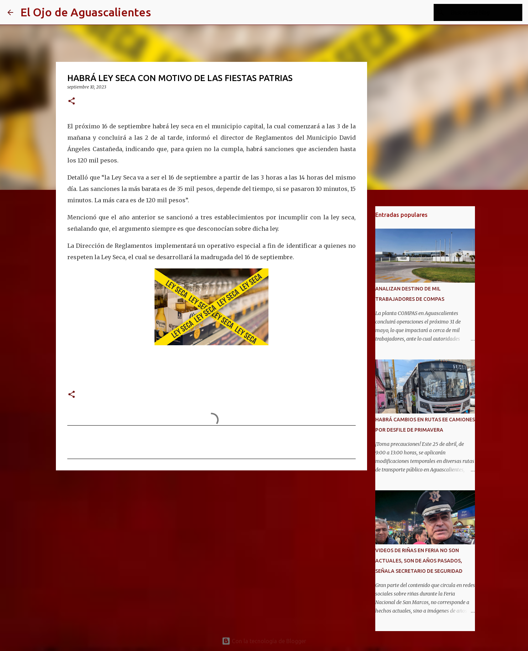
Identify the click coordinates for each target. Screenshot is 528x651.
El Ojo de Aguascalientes (85, 12)
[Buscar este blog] (485, 12)
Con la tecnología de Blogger (264, 641)
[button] (71, 101)
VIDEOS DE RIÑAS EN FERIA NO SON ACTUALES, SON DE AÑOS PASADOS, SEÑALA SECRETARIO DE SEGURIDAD (418, 561)
